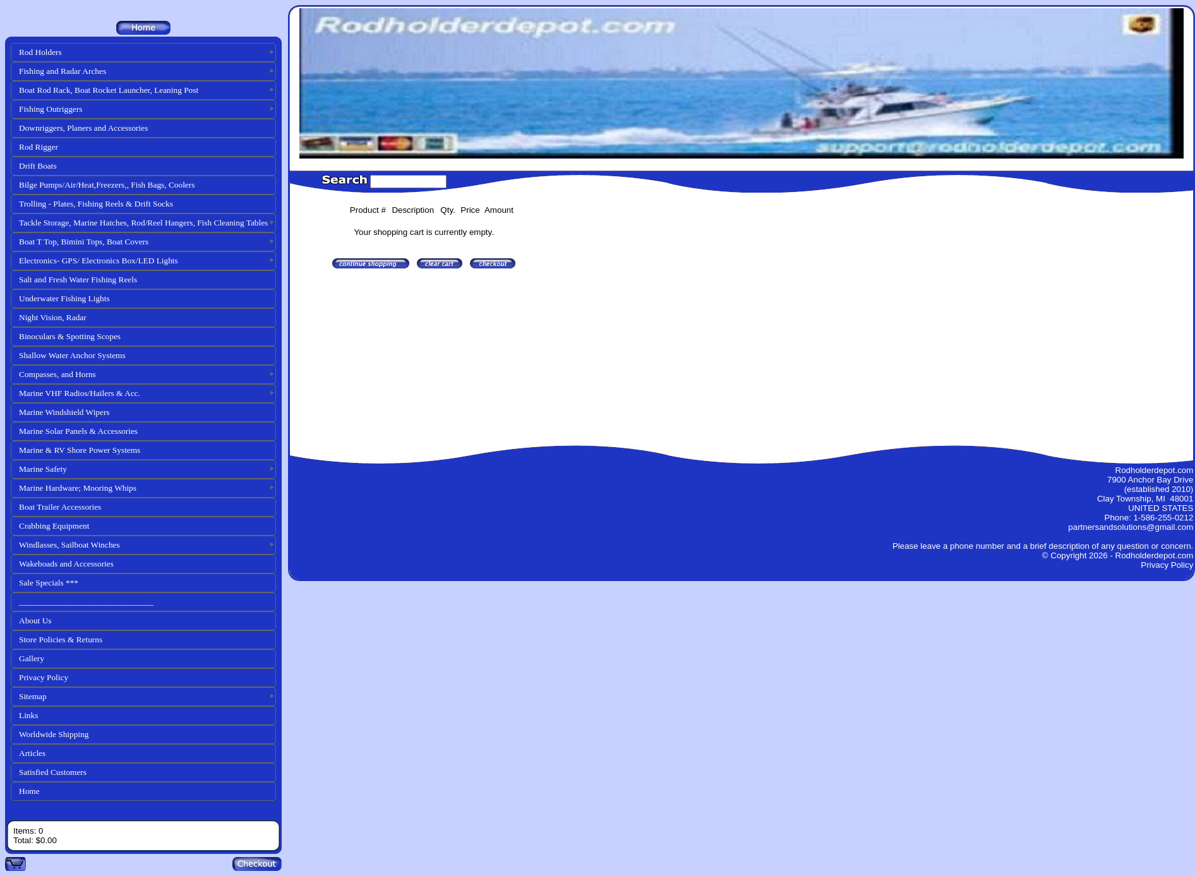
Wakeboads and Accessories (66, 563)
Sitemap (33, 696)
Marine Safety (43, 469)
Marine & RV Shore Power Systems (79, 450)
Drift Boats (38, 166)
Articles (32, 753)
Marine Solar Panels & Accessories (78, 431)
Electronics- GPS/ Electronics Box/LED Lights (98, 260)
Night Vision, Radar (53, 317)
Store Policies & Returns (60, 639)
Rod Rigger (38, 147)
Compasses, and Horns (57, 374)
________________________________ (86, 601)
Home (29, 791)
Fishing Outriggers (50, 109)
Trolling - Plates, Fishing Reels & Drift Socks (96, 203)
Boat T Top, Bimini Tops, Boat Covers (83, 241)
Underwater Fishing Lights (64, 298)
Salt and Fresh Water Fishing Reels (78, 279)
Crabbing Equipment (54, 526)
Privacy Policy (43, 677)
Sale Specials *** (48, 582)
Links (28, 715)
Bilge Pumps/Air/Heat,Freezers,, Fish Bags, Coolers (107, 184)
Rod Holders (40, 52)
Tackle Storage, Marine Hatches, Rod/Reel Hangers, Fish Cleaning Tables (143, 222)
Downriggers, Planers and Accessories (83, 128)
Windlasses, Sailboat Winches (69, 544)
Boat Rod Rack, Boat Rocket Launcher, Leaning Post (108, 90)
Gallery (31, 658)
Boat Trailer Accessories (60, 507)
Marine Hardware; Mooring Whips (77, 488)
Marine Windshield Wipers (64, 412)
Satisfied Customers (53, 772)
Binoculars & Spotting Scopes (70, 336)
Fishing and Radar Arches (62, 71)
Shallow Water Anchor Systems (72, 355)
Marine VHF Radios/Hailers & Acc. (79, 393)
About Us (35, 620)
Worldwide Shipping (53, 734)
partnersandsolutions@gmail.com (1130, 527)
